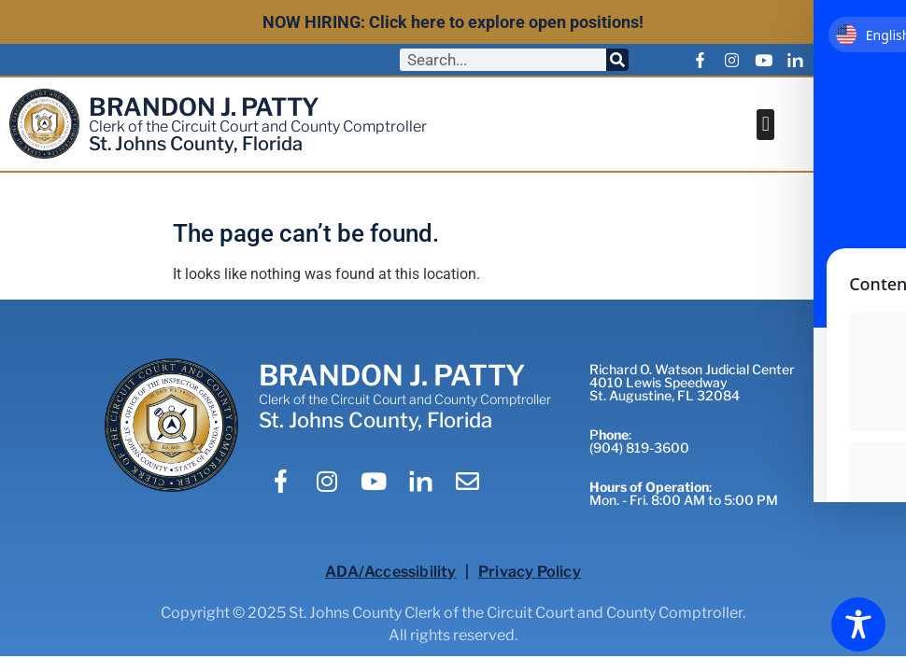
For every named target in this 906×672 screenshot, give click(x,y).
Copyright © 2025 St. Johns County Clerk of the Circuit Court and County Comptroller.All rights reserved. (453, 624)
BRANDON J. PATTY (204, 106)
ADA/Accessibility (390, 572)
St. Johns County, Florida (196, 144)
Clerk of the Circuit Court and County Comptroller (258, 126)
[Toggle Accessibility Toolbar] (858, 624)
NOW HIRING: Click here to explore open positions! (453, 22)
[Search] (617, 60)
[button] (765, 124)
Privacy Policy (529, 572)
